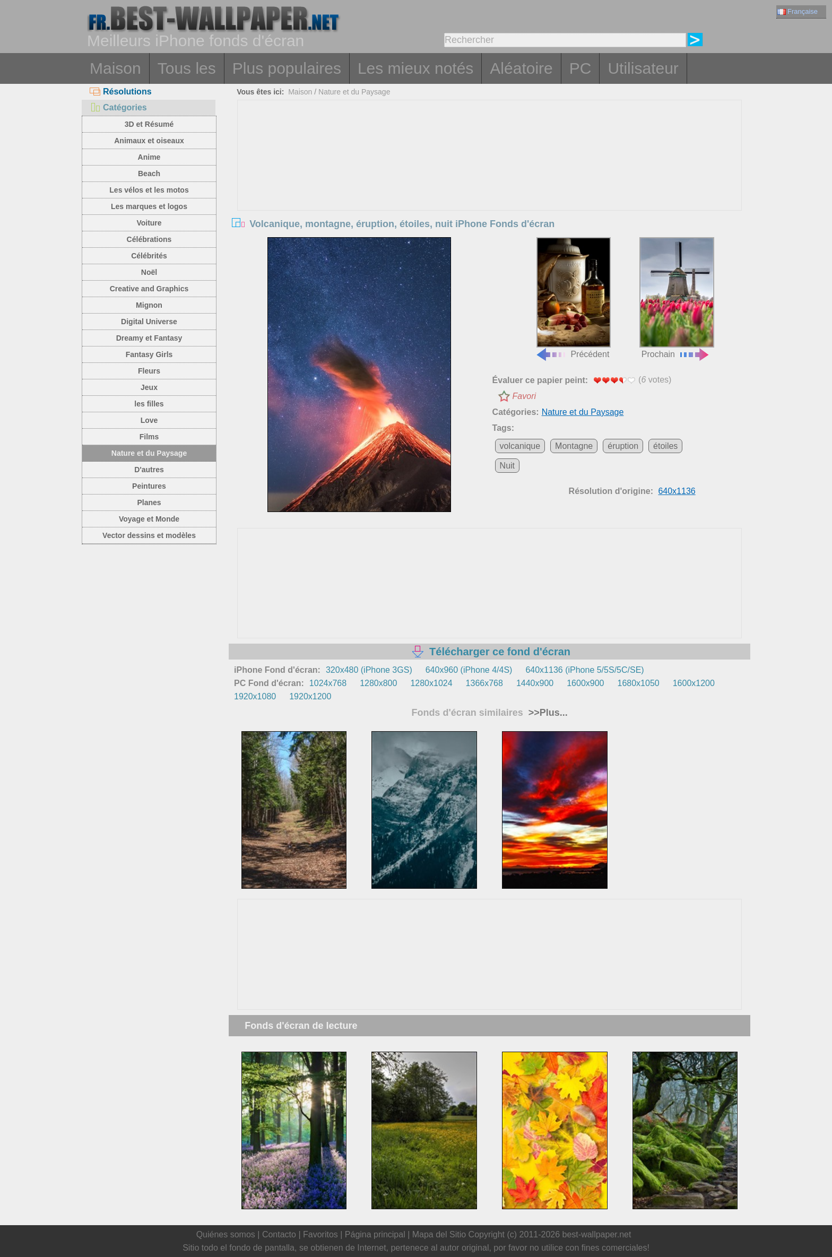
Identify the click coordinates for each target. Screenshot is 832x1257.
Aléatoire (521, 68)
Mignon (149, 305)
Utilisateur (643, 68)
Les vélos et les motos (148, 190)
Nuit (507, 465)
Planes (149, 502)
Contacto (279, 1234)
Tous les (187, 68)
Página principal (375, 1234)
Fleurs (149, 371)
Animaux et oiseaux (149, 140)
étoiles (665, 445)
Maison (115, 68)
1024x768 (327, 683)
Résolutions (121, 91)
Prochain (676, 298)
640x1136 (676, 491)
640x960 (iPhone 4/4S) (469, 669)
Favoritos (320, 1234)
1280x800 (378, 683)
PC (580, 68)
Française (797, 11)
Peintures (149, 486)
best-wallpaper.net (596, 1234)
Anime (149, 157)
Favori (524, 396)
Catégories (118, 107)
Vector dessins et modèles (149, 535)
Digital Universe (149, 321)
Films (149, 436)
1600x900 (585, 683)
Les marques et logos (149, 206)
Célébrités (149, 256)
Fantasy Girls (149, 354)
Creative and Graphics (149, 288)
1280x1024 (431, 683)
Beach (149, 173)
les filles (148, 404)
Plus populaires (286, 68)
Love (149, 420)
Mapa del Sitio (439, 1234)
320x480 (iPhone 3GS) (369, 669)
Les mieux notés (415, 68)
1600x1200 (694, 683)
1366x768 (484, 683)
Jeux (149, 387)
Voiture (148, 223)
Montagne (574, 445)
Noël (149, 272)
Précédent (573, 298)
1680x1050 (639, 683)
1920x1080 (255, 696)
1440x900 (534, 683)
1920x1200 (310, 696)
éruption (623, 445)
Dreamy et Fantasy (149, 338)
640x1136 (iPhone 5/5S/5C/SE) (584, 669)
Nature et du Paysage (149, 453)
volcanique (520, 445)
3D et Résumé (149, 124)
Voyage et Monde (149, 519)
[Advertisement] (489, 180)
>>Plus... (547, 712)
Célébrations (149, 239)
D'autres (148, 469)
